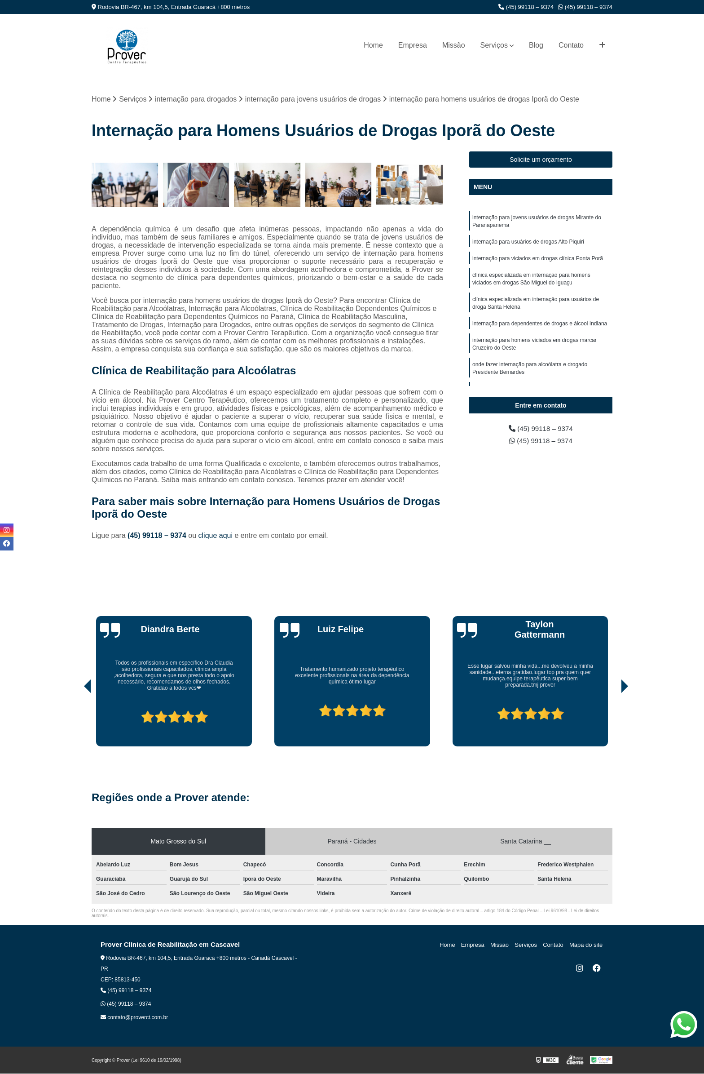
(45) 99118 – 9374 (526, 7)
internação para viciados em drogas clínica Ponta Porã (537, 260)
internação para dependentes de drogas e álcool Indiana (539, 327)
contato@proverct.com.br (134, 1018)
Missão (453, 45)
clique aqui (215, 536)
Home (373, 45)
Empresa (412, 45)
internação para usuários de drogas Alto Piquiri (528, 243)
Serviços (494, 45)
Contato (571, 45)
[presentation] (75, 721)
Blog (536, 45)
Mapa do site (586, 945)
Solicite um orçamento (541, 160)
